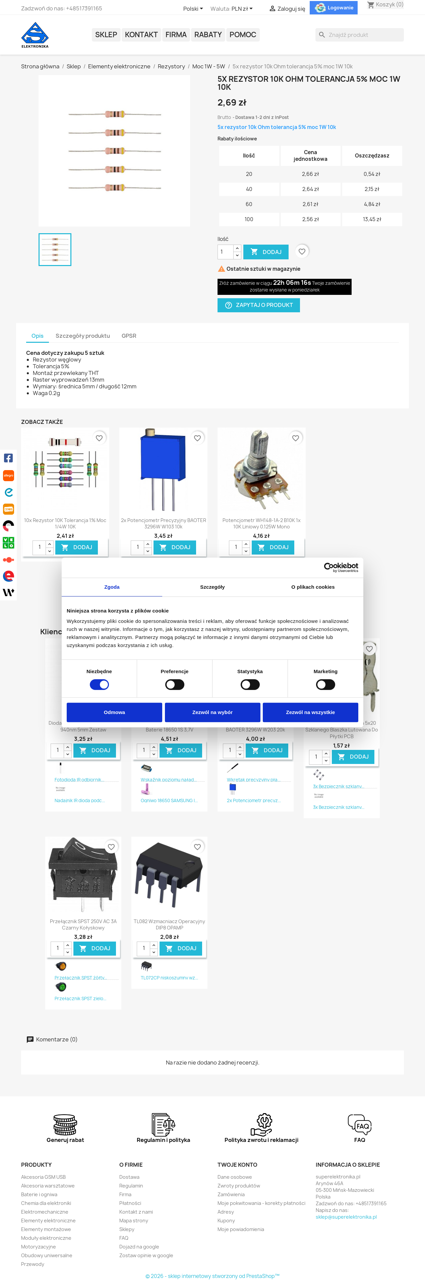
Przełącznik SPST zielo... (80, 998)
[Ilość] (226, 252)
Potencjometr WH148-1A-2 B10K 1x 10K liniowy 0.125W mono (262, 523)
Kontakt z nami (136, 1212)
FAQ (123, 1238)
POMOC (243, 35)
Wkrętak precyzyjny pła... (254, 780)
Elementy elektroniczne (48, 1220)
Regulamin (131, 1185)
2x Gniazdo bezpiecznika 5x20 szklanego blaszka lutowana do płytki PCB (341, 730)
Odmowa (114, 712)
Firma (176, 35)
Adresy (226, 1212)
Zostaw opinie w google (146, 1255)
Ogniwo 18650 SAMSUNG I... (169, 800)
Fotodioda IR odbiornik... (79, 780)
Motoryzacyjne (38, 1246)
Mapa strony (133, 1220)
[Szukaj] (359, 35)
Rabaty (208, 35)
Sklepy (126, 1229)
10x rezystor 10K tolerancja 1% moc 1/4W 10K (65, 523)
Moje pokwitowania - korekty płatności (261, 1203)
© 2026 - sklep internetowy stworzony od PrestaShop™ (212, 1276)
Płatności (130, 1203)
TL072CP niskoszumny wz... (169, 978)
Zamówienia (231, 1194)
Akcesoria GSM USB (43, 1177)
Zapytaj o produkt (259, 305)
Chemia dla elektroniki (46, 1203)
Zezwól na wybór (212, 712)
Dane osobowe (235, 1177)
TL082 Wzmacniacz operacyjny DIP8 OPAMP (169, 924)
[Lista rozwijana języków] (194, 9)
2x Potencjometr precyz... (254, 800)
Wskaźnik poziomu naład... (169, 780)
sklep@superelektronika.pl (346, 1217)
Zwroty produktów (239, 1185)
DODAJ (76, 547)
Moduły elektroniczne (46, 1238)
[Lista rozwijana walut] (243, 9)
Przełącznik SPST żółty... (81, 978)
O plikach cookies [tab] (313, 587)
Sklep (106, 35)
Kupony (226, 1220)
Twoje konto (237, 1164)
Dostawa (129, 1177)
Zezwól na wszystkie (310, 712)
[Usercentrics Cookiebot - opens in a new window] (329, 568)
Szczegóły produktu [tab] (83, 335)
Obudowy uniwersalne (46, 1255)
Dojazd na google (139, 1246)
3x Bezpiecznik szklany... (338, 786)
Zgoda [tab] (112, 587)
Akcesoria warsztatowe (48, 1185)
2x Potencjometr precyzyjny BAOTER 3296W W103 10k (163, 523)
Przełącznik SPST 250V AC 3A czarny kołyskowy (83, 924)
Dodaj (266, 252)
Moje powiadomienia (241, 1229)
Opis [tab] (38, 335)
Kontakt (141, 35)
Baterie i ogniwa (39, 1194)
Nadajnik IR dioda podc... (80, 800)
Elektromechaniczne (44, 1212)
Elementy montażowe (46, 1229)
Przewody (32, 1264)
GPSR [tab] (129, 335)
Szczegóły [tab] (212, 587)
